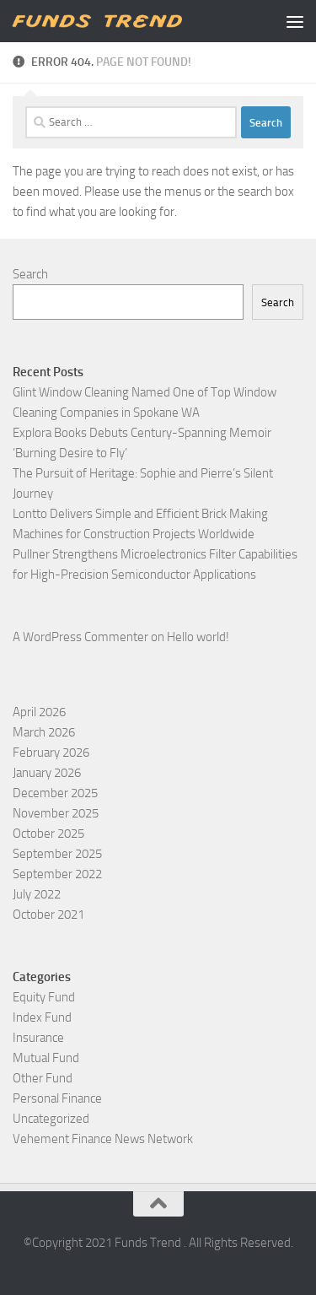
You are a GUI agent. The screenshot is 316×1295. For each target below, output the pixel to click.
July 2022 (37, 894)
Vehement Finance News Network (103, 1139)
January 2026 (47, 772)
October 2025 (48, 833)
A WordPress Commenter (80, 637)
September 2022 (57, 874)
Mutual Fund (46, 1058)
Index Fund (42, 1017)
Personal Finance (57, 1098)
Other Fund (42, 1078)
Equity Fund (44, 997)
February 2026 (51, 752)
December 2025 (55, 793)
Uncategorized (51, 1118)
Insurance (38, 1037)
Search (30, 274)
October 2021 (48, 914)
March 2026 (44, 732)
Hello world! (198, 637)
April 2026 (39, 712)
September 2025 (57, 853)
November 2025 (56, 813)
